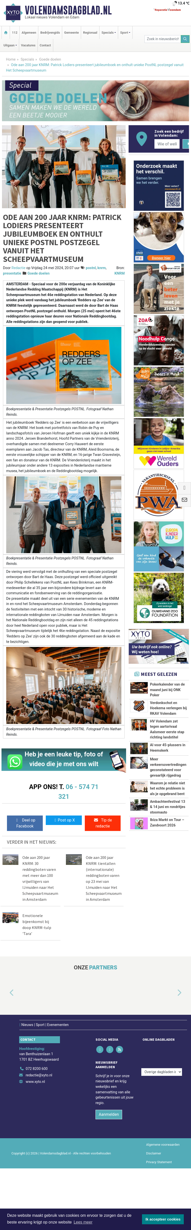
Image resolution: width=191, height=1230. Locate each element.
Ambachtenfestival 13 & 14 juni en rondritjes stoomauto (167, 807)
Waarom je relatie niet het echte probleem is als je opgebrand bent (167, 788)
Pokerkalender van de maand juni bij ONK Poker (167, 689)
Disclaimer (153, 1150)
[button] (6, 993)
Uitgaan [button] (8, 45)
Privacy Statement (159, 1159)
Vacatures (28, 45)
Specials (27, 59)
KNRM (119, 273)
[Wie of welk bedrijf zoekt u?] (166, 144)
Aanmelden (109, 1111)
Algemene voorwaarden (163, 1141)
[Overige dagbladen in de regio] (161, 1055)
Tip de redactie (103, 823)
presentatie (12, 273)
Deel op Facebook (25, 823)
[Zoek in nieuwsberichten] (162, 39)
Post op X (64, 820)
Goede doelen (50, 59)
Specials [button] (107, 32)
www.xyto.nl (35, 1079)
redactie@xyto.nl (39, 1072)
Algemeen (29, 32)
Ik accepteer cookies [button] (163, 1219)
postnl (91, 268)
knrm (101, 268)
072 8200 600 (37, 1066)
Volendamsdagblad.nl (68, 10)
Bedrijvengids (50, 32)
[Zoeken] (185, 39)
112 (14, 32)
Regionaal (90, 32)
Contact (45, 45)
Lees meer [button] (83, 1222)
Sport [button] (124, 32)
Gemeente (71, 32)
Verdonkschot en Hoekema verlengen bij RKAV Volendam (168, 708)
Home (11, 59)
